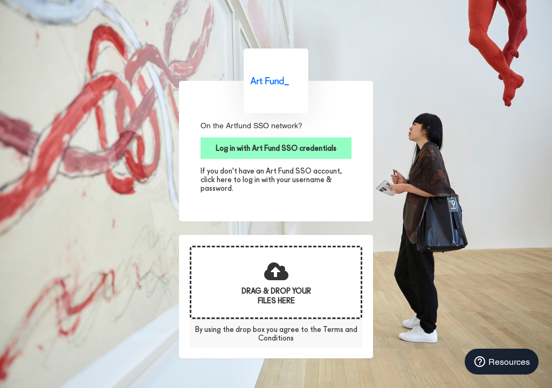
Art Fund (276, 80)
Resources (501, 361)
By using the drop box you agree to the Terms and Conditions (276, 333)
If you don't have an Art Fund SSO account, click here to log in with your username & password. (271, 179)
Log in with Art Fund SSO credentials (276, 148)
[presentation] (276, 282)
